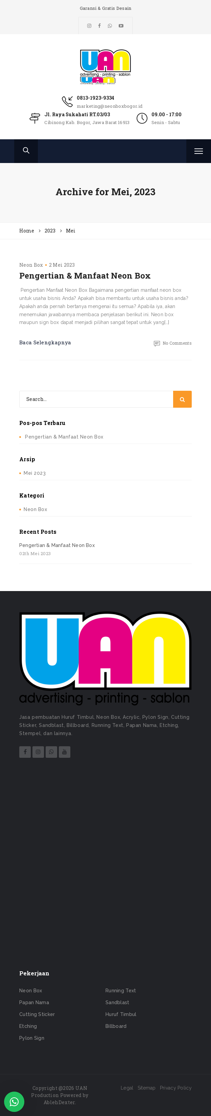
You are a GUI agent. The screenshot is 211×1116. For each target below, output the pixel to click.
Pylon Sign (31, 1038)
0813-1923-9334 (95, 98)
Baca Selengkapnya (45, 342)
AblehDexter (59, 1102)
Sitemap (147, 1088)
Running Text (121, 990)
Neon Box (31, 265)
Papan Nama (34, 1002)
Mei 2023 (35, 473)
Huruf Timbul (121, 1014)
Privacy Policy (176, 1088)
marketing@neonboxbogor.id (110, 106)
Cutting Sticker (37, 1014)
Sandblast (118, 1002)
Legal (127, 1088)
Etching (28, 1026)
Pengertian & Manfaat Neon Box (85, 275)
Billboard (116, 1026)
